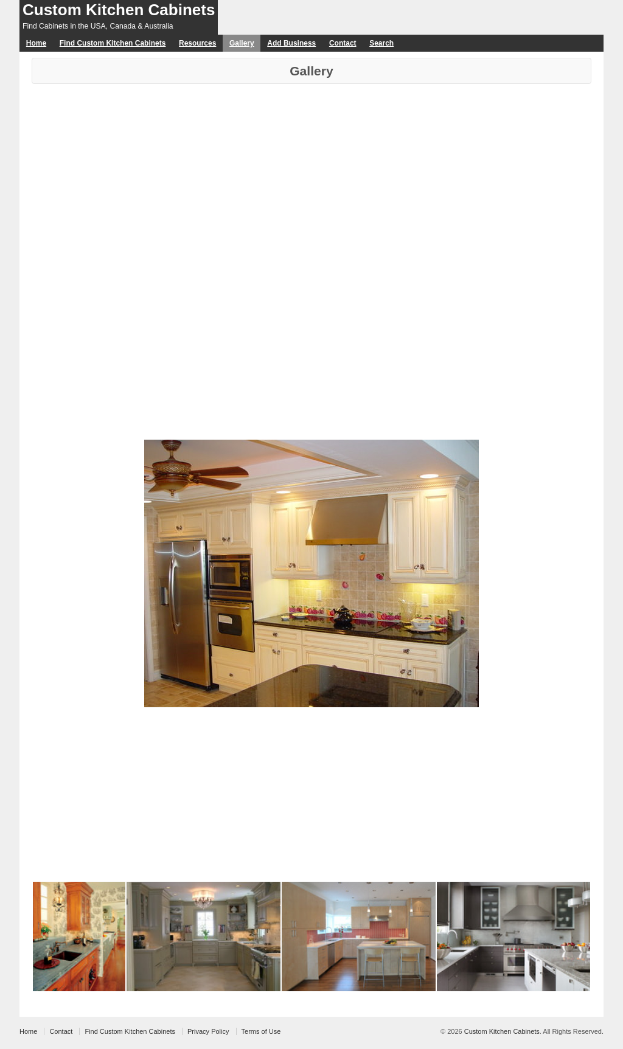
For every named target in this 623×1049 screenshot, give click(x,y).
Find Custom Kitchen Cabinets (113, 43)
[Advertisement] (311, 175)
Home (36, 43)
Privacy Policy (208, 1031)
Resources (197, 43)
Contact (343, 43)
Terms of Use (261, 1031)
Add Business (291, 43)
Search (381, 43)
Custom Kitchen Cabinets (119, 10)
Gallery (241, 43)
